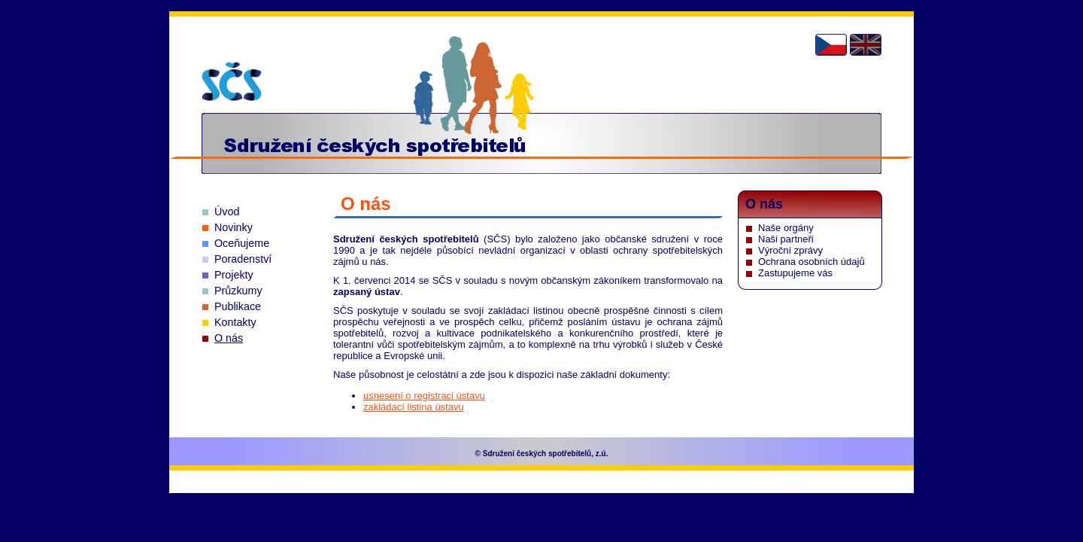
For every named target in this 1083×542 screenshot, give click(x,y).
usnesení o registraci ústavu (424, 395)
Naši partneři (786, 239)
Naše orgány (786, 227)
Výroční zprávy (790, 250)
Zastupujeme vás (795, 273)
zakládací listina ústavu (413, 407)
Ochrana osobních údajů (811, 261)
